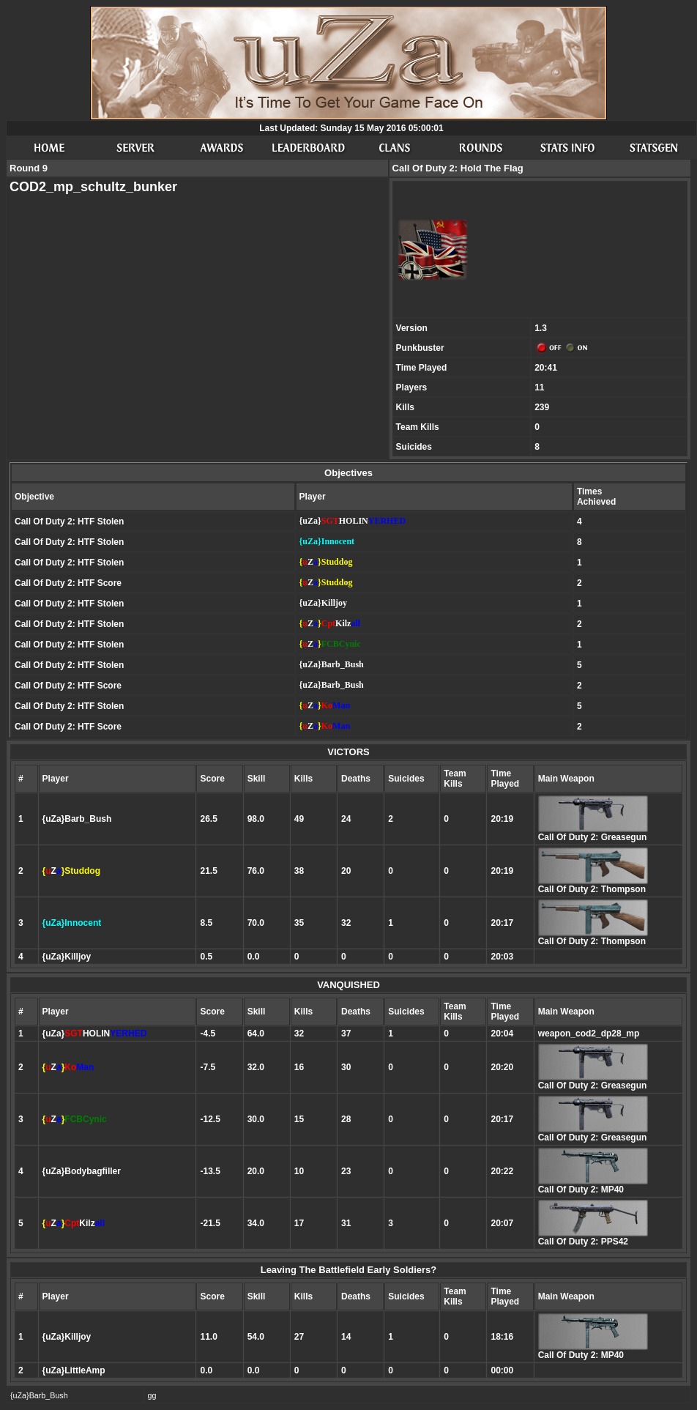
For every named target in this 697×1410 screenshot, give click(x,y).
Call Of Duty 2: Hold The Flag (457, 168)
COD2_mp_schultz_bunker (93, 186)
